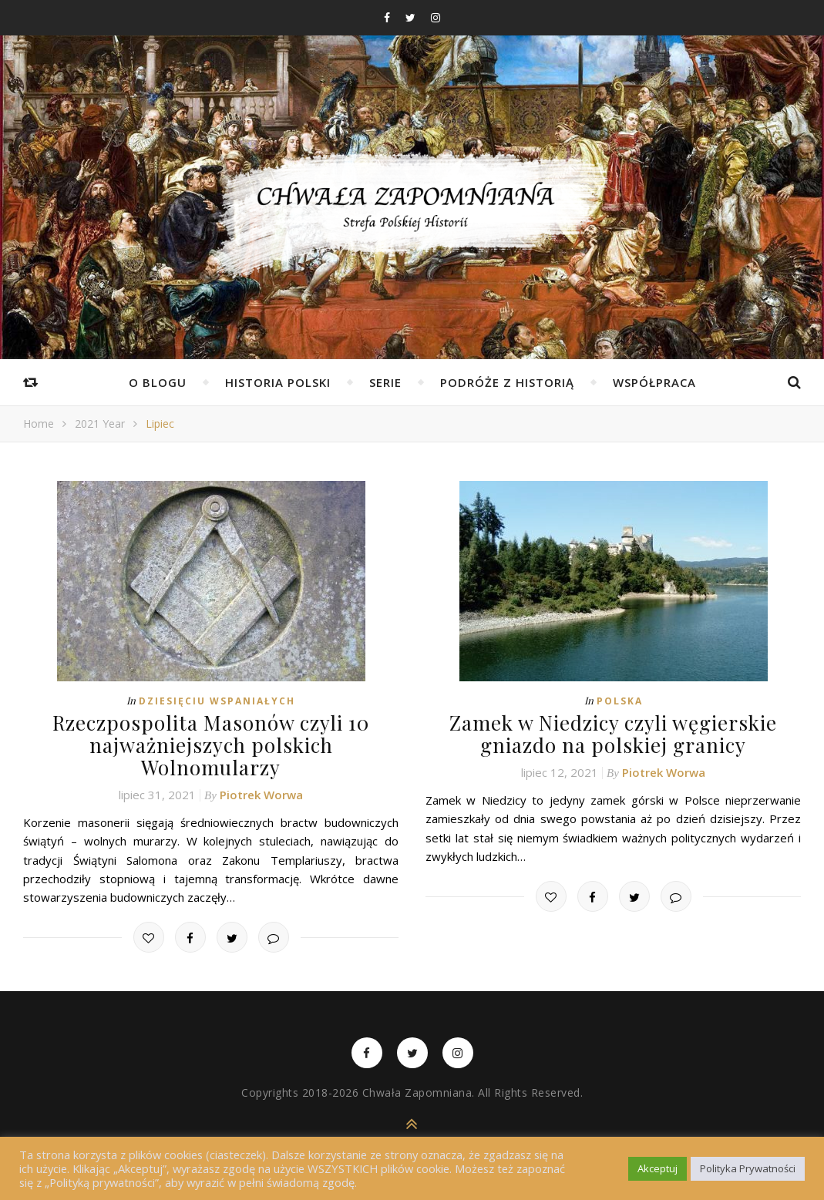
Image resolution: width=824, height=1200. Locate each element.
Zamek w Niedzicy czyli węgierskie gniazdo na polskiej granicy (613, 733)
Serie (385, 382)
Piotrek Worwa (261, 794)
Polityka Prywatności (747, 1168)
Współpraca (654, 382)
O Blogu (158, 382)
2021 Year (100, 423)
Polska (620, 701)
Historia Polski (278, 382)
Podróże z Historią (507, 382)
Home (38, 423)
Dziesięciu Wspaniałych (217, 701)
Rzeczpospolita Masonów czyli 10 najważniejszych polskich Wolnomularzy (210, 745)
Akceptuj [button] (657, 1168)
